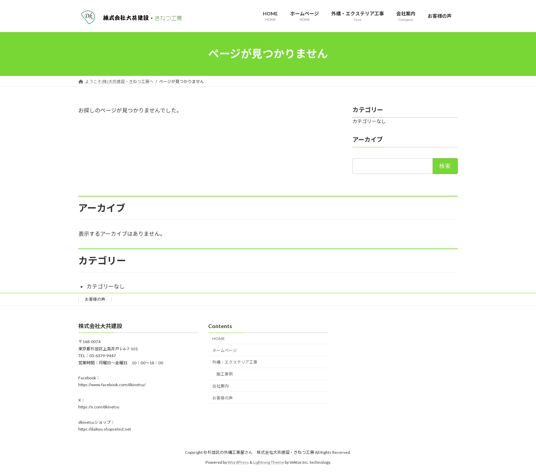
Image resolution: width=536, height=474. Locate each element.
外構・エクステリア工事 (234, 362)
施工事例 (224, 374)
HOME (218, 338)
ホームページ (224, 350)
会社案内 (220, 386)
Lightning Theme (268, 462)
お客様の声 (95, 299)
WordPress (238, 462)
